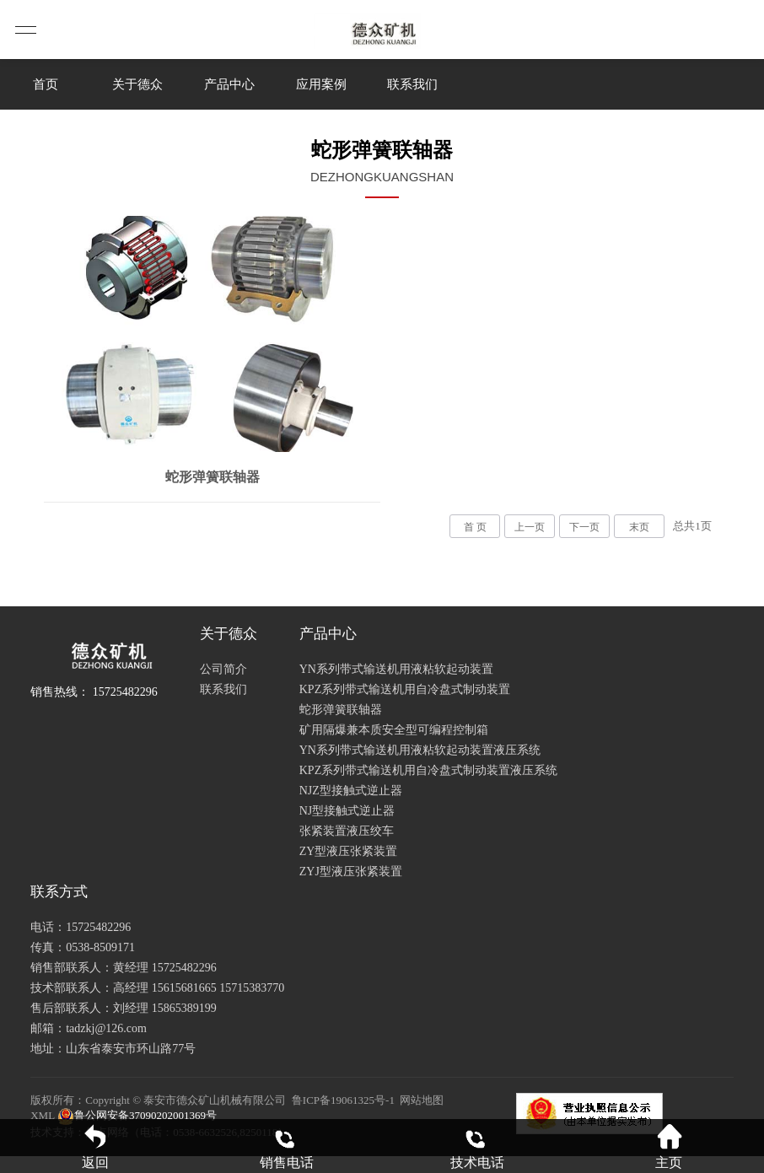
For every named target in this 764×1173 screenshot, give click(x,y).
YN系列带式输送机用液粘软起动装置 (396, 669)
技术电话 (477, 1146)
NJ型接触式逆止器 (347, 810)
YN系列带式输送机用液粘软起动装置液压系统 (420, 750)
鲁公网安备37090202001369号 (136, 1115)
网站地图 (422, 1100)
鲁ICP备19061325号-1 (343, 1100)
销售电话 (287, 1146)
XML (42, 1115)
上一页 (529, 527)
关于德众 (137, 84)
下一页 (584, 527)
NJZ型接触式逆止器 (350, 790)
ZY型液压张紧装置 (348, 851)
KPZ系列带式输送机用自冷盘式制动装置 (404, 689)
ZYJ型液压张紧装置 (350, 871)
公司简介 (223, 669)
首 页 (475, 527)
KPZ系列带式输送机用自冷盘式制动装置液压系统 (428, 770)
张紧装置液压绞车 (346, 831)
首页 (45, 84)
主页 (668, 1146)
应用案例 (321, 84)
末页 (639, 527)
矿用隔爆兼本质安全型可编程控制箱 (393, 730)
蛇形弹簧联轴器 (340, 709)
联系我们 (412, 84)
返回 (95, 1146)
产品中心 (229, 84)
